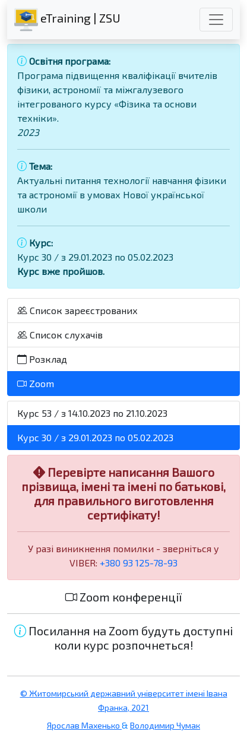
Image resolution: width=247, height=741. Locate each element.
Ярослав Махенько (84, 725)
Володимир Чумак (165, 725)
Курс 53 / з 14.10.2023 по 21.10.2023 (92, 413)
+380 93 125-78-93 (139, 562)
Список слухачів (60, 334)
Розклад (42, 359)
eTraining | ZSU (67, 19)
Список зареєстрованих (77, 310)
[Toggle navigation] (216, 19)
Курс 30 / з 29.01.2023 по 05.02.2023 (95, 437)
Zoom (35, 383)
